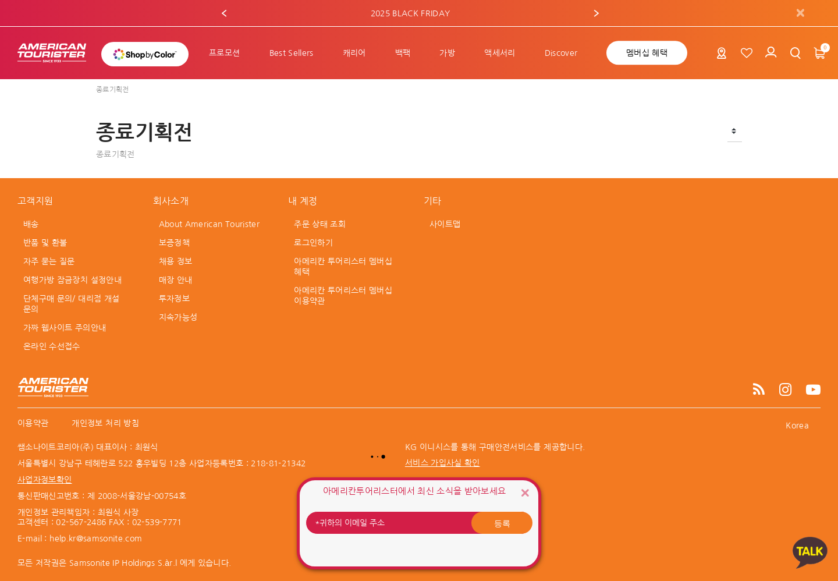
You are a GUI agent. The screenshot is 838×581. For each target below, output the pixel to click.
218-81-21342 (278, 463)
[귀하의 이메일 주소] (419, 522)
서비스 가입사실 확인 (442, 463)
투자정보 (174, 299)
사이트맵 (444, 224)
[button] (224, 13)
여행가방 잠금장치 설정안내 (72, 280)
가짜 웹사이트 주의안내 (64, 328)
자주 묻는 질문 (49, 261)
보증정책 (174, 243)
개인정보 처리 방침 (105, 423)
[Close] (525, 492)
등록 (502, 523)
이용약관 (32, 423)
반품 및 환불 (45, 243)
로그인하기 (313, 243)
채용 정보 (176, 261)
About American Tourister (209, 224)
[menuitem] (224, 53)
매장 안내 (176, 280)
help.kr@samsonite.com (95, 538)
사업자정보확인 (44, 480)
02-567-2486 (81, 522)
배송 (31, 224)
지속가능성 (178, 317)
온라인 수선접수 (51, 346)
